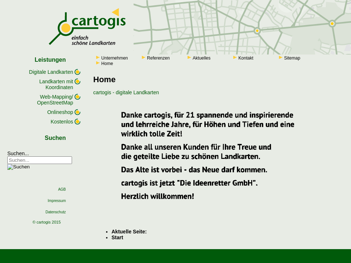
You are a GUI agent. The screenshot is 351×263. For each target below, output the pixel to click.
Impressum (57, 201)
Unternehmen (114, 58)
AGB (62, 189)
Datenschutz (55, 212)
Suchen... (18, 153)
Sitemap (292, 58)
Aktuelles (202, 58)
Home (107, 63)
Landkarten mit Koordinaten (56, 84)
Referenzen (158, 58)
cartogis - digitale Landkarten (126, 92)
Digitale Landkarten (51, 72)
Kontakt (245, 58)
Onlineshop (60, 112)
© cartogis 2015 (47, 222)
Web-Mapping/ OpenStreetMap (55, 100)
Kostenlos (62, 122)
